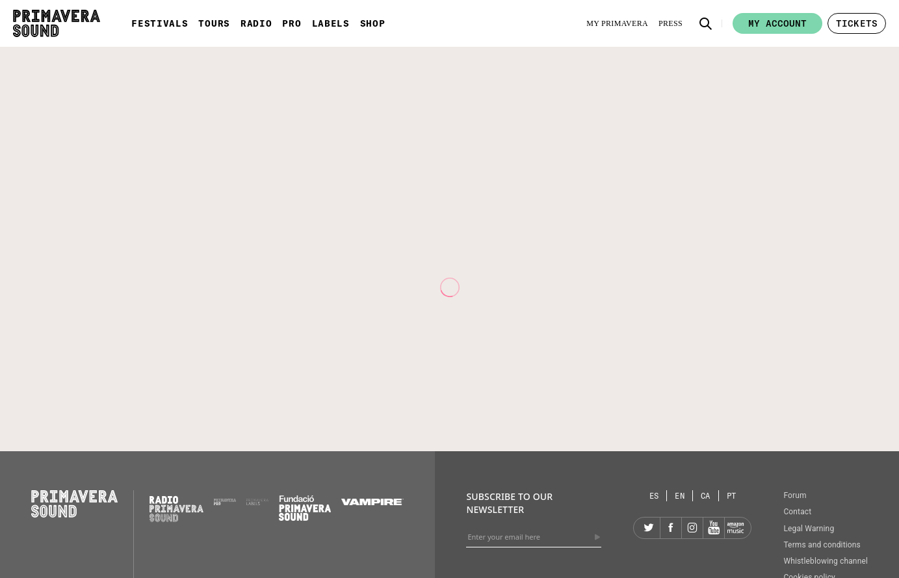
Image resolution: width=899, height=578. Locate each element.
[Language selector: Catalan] (706, 495)
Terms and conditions (822, 544)
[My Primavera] (617, 23)
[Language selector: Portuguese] (731, 495)
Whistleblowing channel (825, 561)
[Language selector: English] (680, 495)
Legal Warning (808, 528)
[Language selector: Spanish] (655, 495)
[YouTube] (713, 528)
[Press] (670, 23)
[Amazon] (735, 528)
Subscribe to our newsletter (509, 503)
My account (777, 23)
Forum (794, 495)
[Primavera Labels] (257, 502)
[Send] (597, 537)
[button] (706, 23)
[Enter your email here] (533, 537)
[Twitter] (649, 528)
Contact (797, 511)
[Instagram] (692, 528)
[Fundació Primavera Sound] (305, 517)
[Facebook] (670, 528)
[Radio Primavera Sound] (176, 508)
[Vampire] (372, 502)
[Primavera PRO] (225, 502)
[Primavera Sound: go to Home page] (56, 23)
